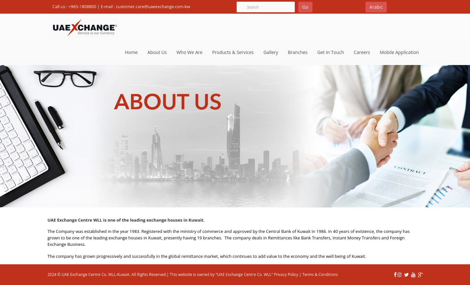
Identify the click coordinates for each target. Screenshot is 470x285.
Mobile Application (399, 52)
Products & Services (233, 52)
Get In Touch (330, 52)
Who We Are (189, 52)
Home (131, 52)
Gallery (270, 52)
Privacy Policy (285, 274)
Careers (362, 52)
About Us (157, 52)
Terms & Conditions (320, 274)
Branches (298, 52)
